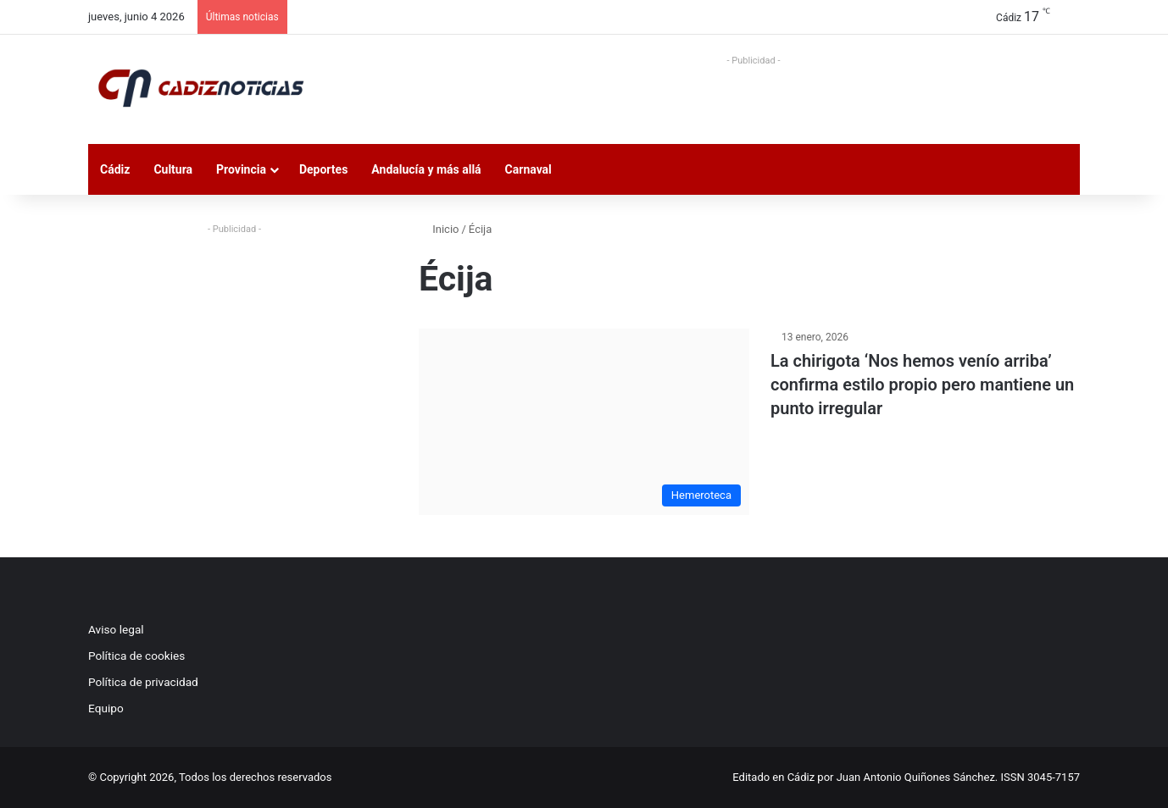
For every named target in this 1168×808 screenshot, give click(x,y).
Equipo (106, 708)
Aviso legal (116, 629)
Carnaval (528, 169)
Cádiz (115, 169)
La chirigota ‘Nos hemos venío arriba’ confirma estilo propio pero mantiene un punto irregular (922, 384)
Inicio (439, 229)
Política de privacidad (143, 682)
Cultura (172, 169)
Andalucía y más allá (426, 169)
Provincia (241, 169)
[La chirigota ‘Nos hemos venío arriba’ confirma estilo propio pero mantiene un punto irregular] (584, 422)
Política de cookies (136, 655)
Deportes (323, 169)
